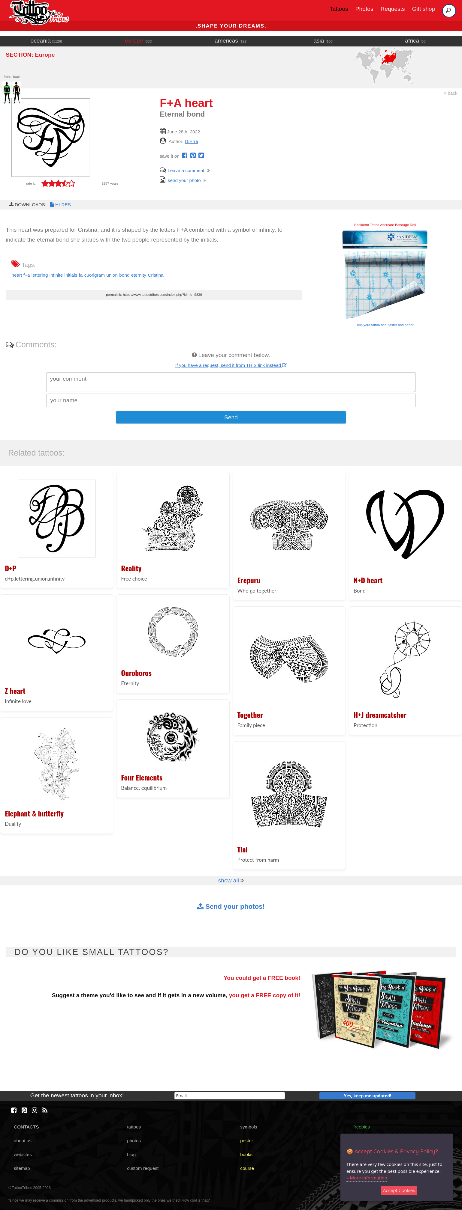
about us (23, 1140)
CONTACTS (26, 1126)
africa (415, 40)
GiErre (191, 141)
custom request (143, 1168)
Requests (393, 9)
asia (323, 40)
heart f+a (20, 275)
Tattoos (339, 9)
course (247, 1168)
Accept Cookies (399, 1190)
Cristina (156, 275)
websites (23, 1154)
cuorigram (94, 275)
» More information (366, 1178)
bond (124, 275)
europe (138, 40)
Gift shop (423, 9)
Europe (45, 55)
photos (134, 1140)
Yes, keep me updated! (367, 1096)
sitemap (22, 1168)
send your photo (180, 180)
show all (228, 880)
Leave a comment (182, 170)
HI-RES (60, 204)
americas (231, 40)
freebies (361, 1126)
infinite (56, 275)
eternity (138, 275)
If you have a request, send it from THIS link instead (231, 365)
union (112, 275)
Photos (364, 9)
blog (131, 1154)
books (246, 1154)
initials (71, 275)
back (450, 93)
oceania (46, 40)
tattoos (134, 1126)
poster (246, 1140)
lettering (40, 275)
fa (81, 275)
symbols (248, 1126)
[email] (229, 1095)
